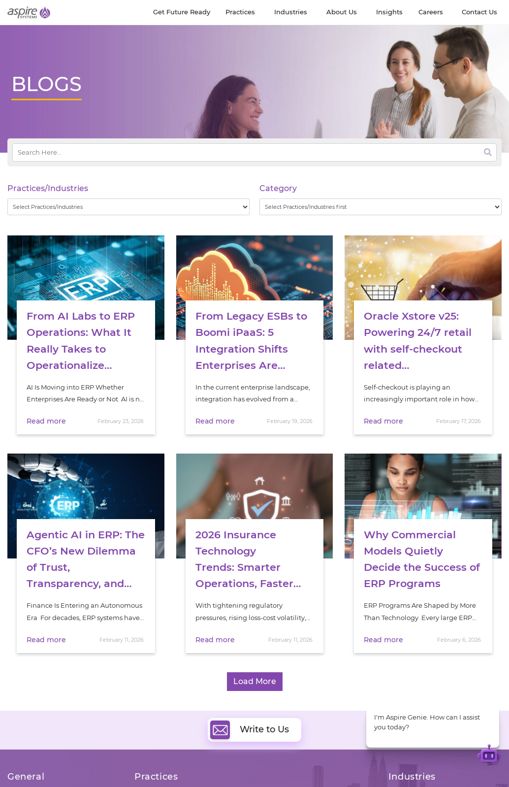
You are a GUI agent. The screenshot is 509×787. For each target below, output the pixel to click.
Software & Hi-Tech (418, 776)
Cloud (270, 775)
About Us (22, 777)
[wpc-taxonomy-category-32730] (380, 206)
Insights (84, 777)
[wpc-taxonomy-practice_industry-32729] (128, 206)
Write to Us (249, 712)
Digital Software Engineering (180, 775)
